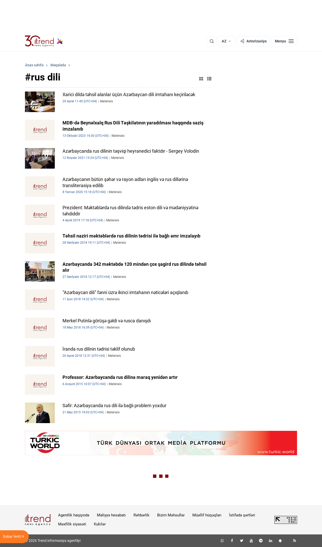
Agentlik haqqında (73, 515)
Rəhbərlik (141, 515)
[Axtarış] (212, 41)
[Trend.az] (44, 41)
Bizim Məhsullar (171, 515)
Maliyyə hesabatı (111, 515)
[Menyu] (284, 41)
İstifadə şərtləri (242, 515)
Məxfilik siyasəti (72, 524)
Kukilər (100, 524)
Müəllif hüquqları (206, 515)
